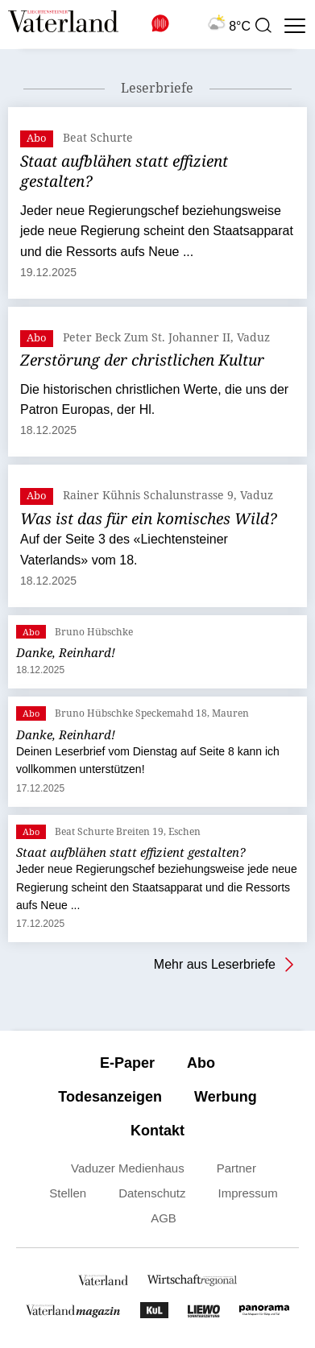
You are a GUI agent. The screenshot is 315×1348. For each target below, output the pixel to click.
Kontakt (157, 1131)
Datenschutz (151, 1193)
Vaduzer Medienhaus (127, 1168)
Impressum (248, 1193)
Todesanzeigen (110, 1097)
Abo (201, 1063)
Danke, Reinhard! (65, 652)
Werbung (225, 1097)
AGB (163, 1218)
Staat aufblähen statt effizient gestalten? (124, 171)
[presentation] (263, 26)
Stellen (67, 1193)
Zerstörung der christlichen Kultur (142, 359)
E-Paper (127, 1063)
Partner (236, 1168)
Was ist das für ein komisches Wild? (148, 518)
